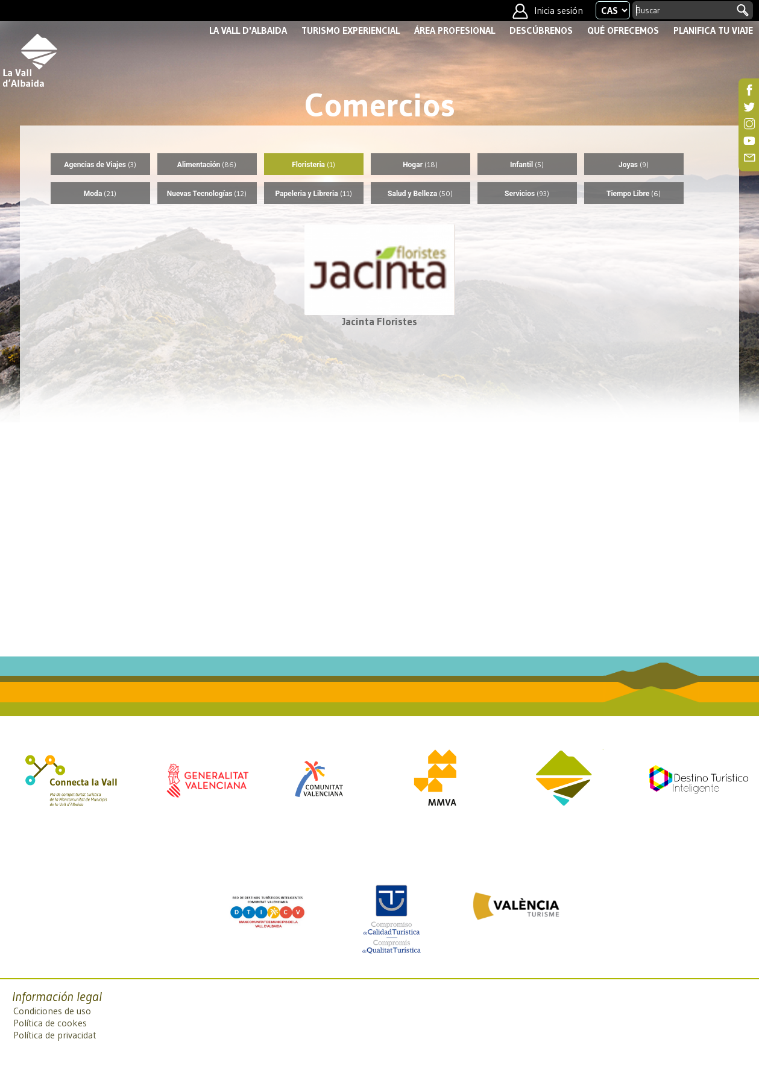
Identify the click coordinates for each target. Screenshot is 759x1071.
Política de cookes (50, 1023)
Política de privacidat (54, 1035)
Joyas (634, 164)
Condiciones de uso (52, 1011)
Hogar (420, 164)
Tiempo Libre (633, 193)
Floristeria (313, 164)
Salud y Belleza (420, 193)
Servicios (527, 193)
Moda (100, 193)
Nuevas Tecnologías (207, 193)
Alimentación (206, 164)
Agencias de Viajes (100, 164)
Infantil (527, 164)
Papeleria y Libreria (314, 193)
